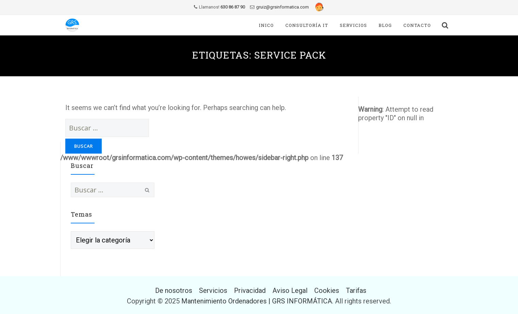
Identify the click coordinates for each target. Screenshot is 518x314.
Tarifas (356, 290)
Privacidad (250, 290)
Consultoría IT (306, 25)
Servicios (353, 25)
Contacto (417, 25)
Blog (385, 25)
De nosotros (173, 290)
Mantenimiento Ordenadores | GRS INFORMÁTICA (256, 301)
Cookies (326, 290)
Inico (266, 25)
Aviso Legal (289, 290)
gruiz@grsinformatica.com (282, 7)
